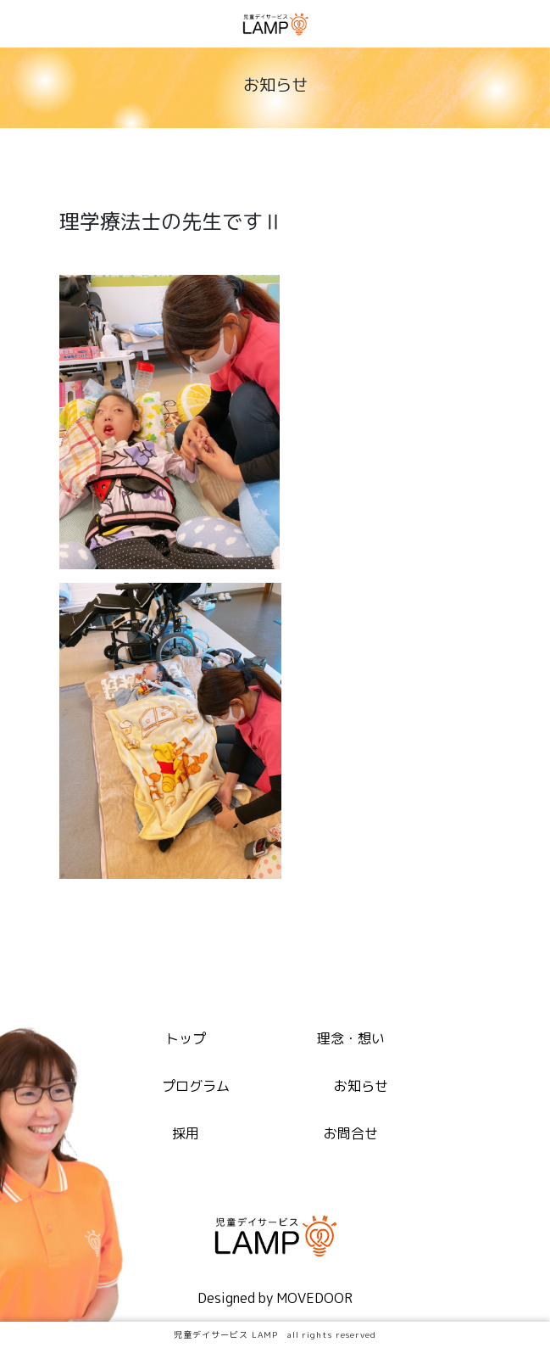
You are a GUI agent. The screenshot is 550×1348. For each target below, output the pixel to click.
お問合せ (351, 1133)
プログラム (196, 1086)
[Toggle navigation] (527, 26)
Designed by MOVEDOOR (275, 1298)
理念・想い (351, 1038)
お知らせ (361, 1086)
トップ (185, 1038)
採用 (185, 1133)
